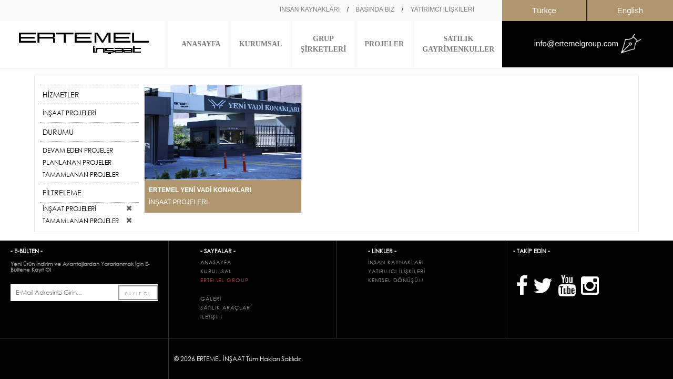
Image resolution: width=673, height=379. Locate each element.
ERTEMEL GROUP (224, 280)
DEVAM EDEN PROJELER (78, 150)
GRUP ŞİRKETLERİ (323, 44)
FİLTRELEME (87, 192)
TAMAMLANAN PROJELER (81, 174)
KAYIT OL (138, 293)
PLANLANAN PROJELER (77, 162)
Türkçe (544, 10)
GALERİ (210, 299)
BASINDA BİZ (374, 9)
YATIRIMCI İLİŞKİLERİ (442, 9)
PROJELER (384, 44)
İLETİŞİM (211, 317)
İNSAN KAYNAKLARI (310, 9)
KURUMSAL (260, 44)
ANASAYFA (201, 44)
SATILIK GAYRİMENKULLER (458, 44)
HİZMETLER (87, 95)
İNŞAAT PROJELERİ (69, 112)
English (630, 10)
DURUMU (87, 132)
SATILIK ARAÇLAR (225, 308)
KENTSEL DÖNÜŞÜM (396, 280)
